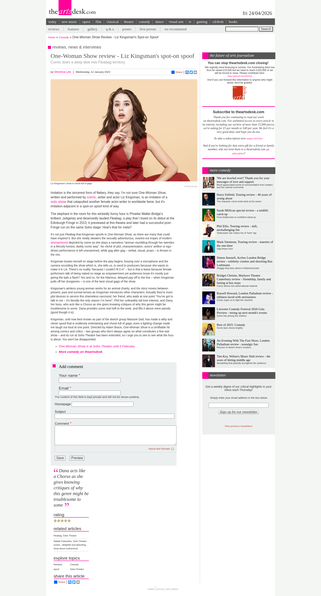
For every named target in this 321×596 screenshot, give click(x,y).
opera (86, 22)
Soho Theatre (77, 569)
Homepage (63, 404)
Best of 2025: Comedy (231, 324)
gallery (92, 29)
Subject (60, 411)
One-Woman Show (97, 346)
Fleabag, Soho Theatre (65, 535)
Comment (62, 423)
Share (177, 72)
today (53, 22)
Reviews (58, 564)
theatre (129, 22)
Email (64, 388)
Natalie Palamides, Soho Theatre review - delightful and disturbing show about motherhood (70, 545)
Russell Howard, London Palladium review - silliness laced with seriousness (245, 295)
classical (112, 22)
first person (148, 29)
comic (91, 197)
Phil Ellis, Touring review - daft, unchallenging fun (237, 227)
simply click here (254, 138)
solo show (59, 202)
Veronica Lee (62, 71)
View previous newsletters (238, 426)
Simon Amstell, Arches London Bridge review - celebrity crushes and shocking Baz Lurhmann (244, 261)
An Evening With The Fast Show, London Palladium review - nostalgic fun (243, 342)
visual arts (176, 22)
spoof (56, 569)
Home (51, 37)
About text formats (159, 448)
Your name (68, 375)
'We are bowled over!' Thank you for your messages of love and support (243, 179)
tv (190, 22)
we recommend (175, 29)
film (98, 22)
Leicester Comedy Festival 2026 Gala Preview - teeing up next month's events (242, 310)
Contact (151, 588)
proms (126, 29)
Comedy (64, 37)
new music (69, 22)
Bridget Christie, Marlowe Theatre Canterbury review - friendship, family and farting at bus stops (244, 279)
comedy (144, 22)
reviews (53, 29)
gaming (202, 22)
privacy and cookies (167, 588)
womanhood (60, 242)
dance (159, 22)
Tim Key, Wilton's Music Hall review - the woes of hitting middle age (243, 358)
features (73, 29)
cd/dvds (218, 22)
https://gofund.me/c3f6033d (240, 76)
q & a (110, 29)
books (233, 22)
